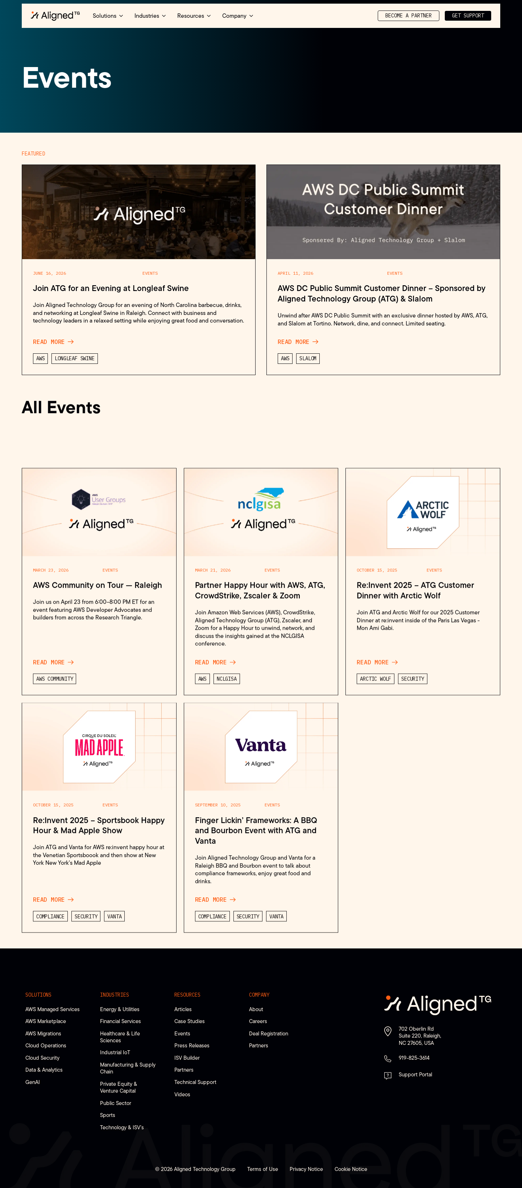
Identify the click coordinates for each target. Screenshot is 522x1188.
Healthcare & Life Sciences (120, 1037)
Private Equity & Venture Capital (118, 1087)
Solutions (38, 995)
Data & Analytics (44, 1069)
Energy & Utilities (120, 1009)
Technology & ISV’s (122, 1127)
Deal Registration (268, 1033)
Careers (258, 1021)
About (256, 1009)
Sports (107, 1115)
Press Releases (192, 1045)
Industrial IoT (115, 1052)
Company (259, 995)
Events (182, 1033)
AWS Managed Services (52, 1009)
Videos (182, 1094)
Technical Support (195, 1082)
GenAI (32, 1082)
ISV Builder (187, 1058)
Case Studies (189, 1021)
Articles (183, 1009)
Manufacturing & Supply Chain (128, 1068)
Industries (114, 995)
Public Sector (115, 1103)
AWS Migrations (43, 1033)
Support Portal (415, 1074)
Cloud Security (42, 1058)
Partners (184, 1069)
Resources (187, 995)
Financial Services (120, 1021)
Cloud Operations (45, 1045)
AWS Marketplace (45, 1021)
